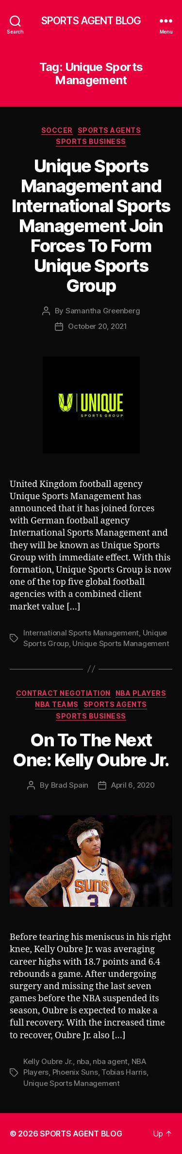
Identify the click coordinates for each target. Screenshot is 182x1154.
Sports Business (91, 141)
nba (83, 1061)
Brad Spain (69, 785)
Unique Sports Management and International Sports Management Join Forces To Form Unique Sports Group (91, 225)
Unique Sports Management (120, 643)
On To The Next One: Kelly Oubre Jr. (91, 750)
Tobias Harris (124, 1072)
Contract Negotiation (63, 693)
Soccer (57, 130)
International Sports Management (81, 632)
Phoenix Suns (75, 1072)
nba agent (110, 1061)
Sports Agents (109, 130)
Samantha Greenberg (103, 310)
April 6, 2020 (133, 785)
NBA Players (141, 693)
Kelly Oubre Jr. (48, 1061)
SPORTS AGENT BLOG (91, 21)
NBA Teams (57, 704)
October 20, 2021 (97, 326)
